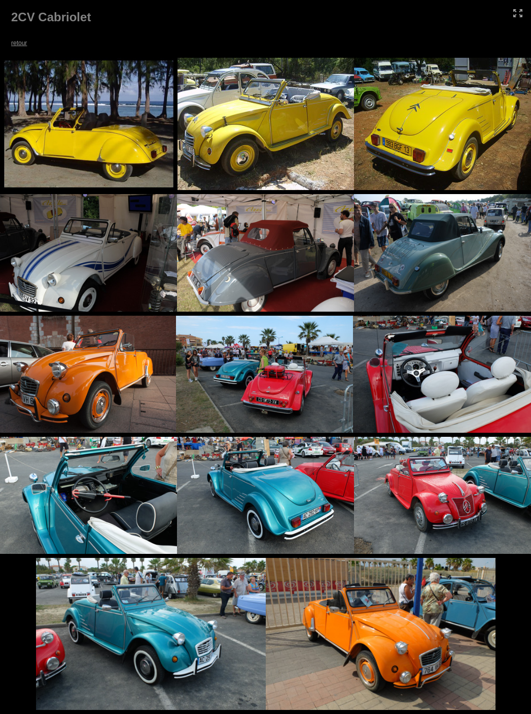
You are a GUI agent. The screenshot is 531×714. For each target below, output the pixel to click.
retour (19, 43)
